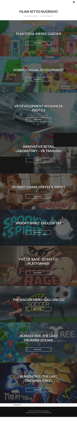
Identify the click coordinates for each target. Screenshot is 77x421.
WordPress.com (46, 416)
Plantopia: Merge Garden (38, 34)
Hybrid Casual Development (39, 70)
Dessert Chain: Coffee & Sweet (38, 189)
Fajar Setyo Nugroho (38, 11)
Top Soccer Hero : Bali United (38, 304)
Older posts (16, 409)
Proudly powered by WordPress (38, 415)
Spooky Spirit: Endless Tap (38, 227)
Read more (41, 43)
